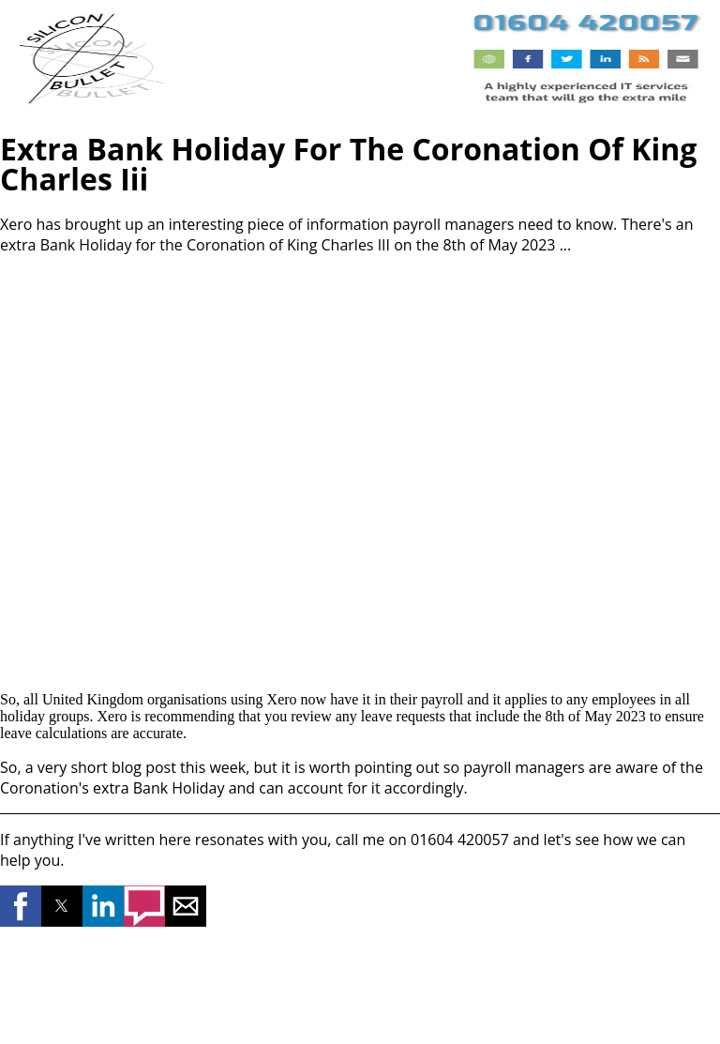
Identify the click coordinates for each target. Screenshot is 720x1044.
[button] (20, 906)
